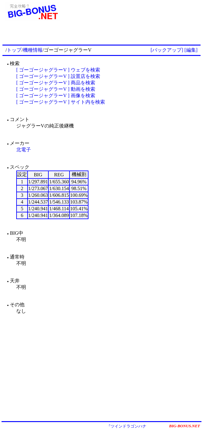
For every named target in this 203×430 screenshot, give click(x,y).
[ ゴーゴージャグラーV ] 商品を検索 (55, 82)
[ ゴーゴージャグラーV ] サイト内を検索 (60, 102)
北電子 (23, 149)
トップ (14, 50)
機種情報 (33, 50)
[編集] (190, 50)
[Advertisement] (129, 34)
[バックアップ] (167, 50)
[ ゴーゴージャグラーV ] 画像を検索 (55, 95)
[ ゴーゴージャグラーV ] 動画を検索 (55, 89)
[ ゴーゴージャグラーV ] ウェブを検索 (58, 69)
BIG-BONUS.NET (184, 426)
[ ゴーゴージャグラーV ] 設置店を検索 (58, 76)
